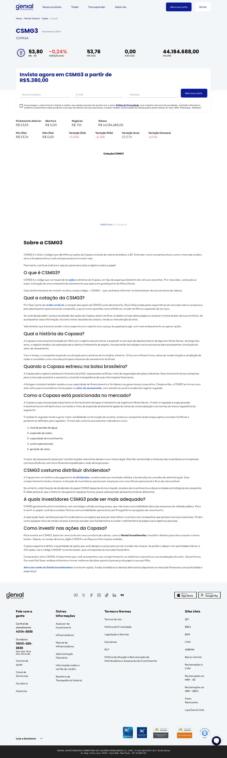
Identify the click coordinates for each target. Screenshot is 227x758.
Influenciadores (65, 635)
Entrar (203, 6)
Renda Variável (32, 18)
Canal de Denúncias (22, 674)
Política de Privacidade (127, 105)
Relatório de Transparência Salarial (69, 678)
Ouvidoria (22, 683)
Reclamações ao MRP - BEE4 (194, 689)
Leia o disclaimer (26, 738)
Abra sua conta (178, 6)
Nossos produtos (52, 6)
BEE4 (188, 626)
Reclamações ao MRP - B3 (194, 677)
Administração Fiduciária (64, 655)
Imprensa (21, 691)
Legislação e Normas (117, 634)
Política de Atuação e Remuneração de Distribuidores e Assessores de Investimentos (131, 658)
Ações (45, 18)
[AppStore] (185, 595)
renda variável (55, 304)
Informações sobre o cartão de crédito (68, 667)
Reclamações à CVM (194, 666)
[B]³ (187, 619)
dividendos (82, 477)
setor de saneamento (89, 388)
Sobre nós (120, 6)
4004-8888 (24, 631)
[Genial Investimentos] (24, 7)
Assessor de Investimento (63, 625)
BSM (187, 634)
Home (19, 18)
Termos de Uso (113, 619)
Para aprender (96, 6)
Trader (75, 6)
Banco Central (193, 657)
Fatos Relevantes (191, 700)
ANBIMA (190, 649)
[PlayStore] (209, 595)
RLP (107, 649)
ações (72, 279)
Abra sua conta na (35, 567)
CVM (188, 641)
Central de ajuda (22, 662)
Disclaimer (111, 641)
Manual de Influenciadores (65, 644)
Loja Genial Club (194, 709)
